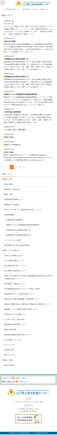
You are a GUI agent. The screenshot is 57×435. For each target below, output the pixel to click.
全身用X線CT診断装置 (12, 112)
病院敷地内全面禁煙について (15, 324)
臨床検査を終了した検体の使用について (19, 294)
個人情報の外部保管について (15, 271)
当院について (7, 174)
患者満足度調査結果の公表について (17, 335)
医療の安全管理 (9, 41)
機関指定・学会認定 (12, 205)
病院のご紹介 (9, 137)
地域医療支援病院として (13, 199)
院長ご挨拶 (8, 184)
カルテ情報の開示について (14, 261)
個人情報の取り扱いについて (15, 266)
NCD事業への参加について (14, 284)
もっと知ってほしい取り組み (15, 130)
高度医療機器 (9, 215)
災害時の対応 (9, 350)
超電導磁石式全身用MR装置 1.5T (16, 59)
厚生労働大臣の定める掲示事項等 (17, 245)
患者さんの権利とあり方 (13, 255)
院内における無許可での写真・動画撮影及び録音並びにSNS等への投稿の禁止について (29, 277)
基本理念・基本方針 (12, 189)
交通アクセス (24, 382)
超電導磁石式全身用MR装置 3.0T (16, 77)
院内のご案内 (9, 152)
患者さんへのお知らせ (12, 145)
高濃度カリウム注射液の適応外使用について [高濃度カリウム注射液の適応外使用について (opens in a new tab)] (21, 309)
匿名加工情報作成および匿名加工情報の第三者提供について (27, 304)
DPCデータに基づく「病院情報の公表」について (23, 210)
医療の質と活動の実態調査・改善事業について (22, 299)
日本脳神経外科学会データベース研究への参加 (22, 289)
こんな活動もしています (12, 340)
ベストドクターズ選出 (12, 240)
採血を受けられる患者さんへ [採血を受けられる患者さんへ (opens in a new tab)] (15, 314)
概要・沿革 (8, 194)
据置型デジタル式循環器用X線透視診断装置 (20, 94)
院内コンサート (10, 355)
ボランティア (9, 24)
